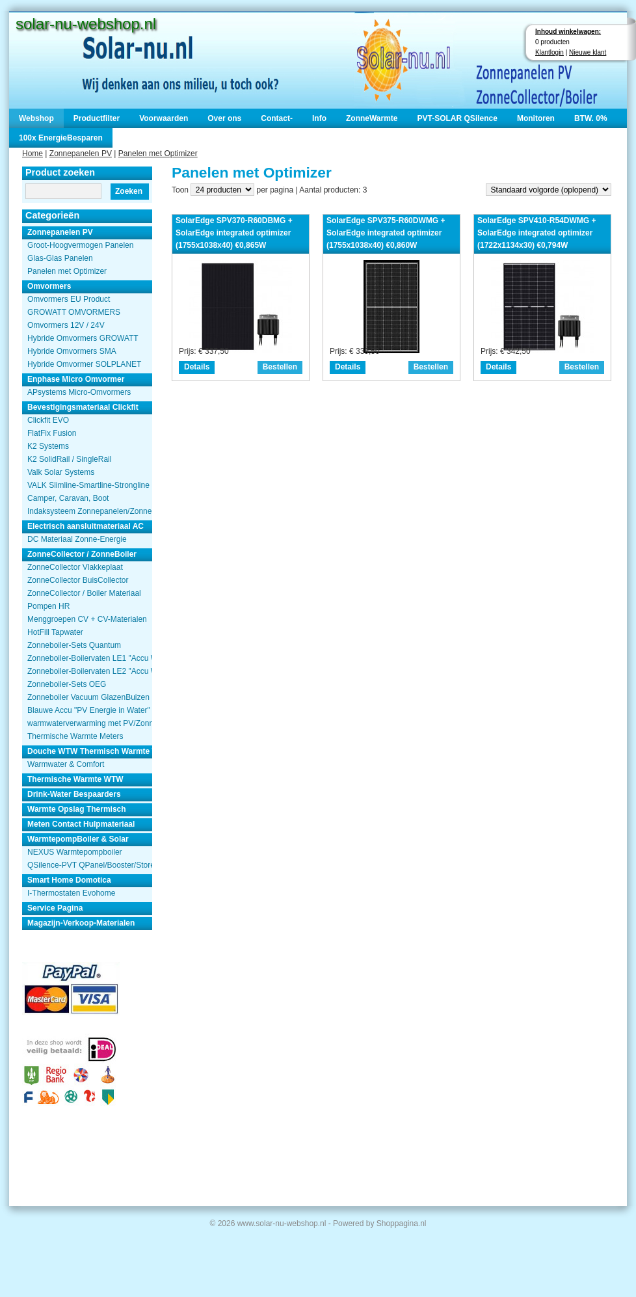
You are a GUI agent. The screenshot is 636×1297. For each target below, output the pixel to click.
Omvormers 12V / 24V (66, 325)
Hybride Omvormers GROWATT (83, 338)
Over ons (224, 118)
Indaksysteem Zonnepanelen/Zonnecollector (89, 511)
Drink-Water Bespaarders (74, 794)
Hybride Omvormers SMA (71, 351)
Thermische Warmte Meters (75, 736)
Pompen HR (48, 606)
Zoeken (128, 191)
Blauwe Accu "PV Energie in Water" (88, 710)
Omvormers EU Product (68, 299)
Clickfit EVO (48, 420)
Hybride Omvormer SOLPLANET (84, 364)
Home (32, 153)
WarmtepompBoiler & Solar (78, 839)
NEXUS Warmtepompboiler (74, 852)
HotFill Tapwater (55, 632)
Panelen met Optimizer (158, 153)
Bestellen (280, 366)
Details (196, 366)
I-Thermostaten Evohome (71, 893)
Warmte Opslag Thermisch (76, 809)
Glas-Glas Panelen (60, 258)
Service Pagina (55, 908)
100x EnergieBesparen (61, 137)
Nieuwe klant (587, 52)
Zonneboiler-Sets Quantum (74, 645)
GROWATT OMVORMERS (73, 312)
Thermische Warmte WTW (75, 779)
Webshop (36, 118)
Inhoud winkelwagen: (568, 31)
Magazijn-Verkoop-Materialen (81, 923)
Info (319, 118)
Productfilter (96, 118)
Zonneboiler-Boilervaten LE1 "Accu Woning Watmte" (89, 658)
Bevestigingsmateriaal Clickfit (83, 407)
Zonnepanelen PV (80, 153)
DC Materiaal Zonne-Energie (77, 539)
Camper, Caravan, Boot (68, 498)
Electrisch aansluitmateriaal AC (85, 526)
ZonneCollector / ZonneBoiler (82, 554)
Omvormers (49, 286)
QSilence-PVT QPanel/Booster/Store (89, 865)
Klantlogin (549, 52)
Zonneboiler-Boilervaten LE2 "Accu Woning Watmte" (89, 671)
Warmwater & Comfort (65, 764)
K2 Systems (48, 446)
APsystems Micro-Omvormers (79, 392)
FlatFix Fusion (51, 433)
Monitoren (536, 118)
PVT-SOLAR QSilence (457, 118)
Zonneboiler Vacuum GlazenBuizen (88, 697)
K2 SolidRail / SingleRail (69, 459)
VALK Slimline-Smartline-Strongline (88, 485)
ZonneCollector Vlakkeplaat (75, 567)
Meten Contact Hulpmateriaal (81, 824)
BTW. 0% (590, 118)
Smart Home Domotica (69, 880)
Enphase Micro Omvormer (75, 379)
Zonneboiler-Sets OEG (66, 684)
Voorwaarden (163, 118)
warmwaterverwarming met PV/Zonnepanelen (89, 723)
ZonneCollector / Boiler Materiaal (84, 593)
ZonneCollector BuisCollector (77, 580)
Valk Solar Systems (60, 472)
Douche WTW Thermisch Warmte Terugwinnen (89, 751)
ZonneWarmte (372, 118)
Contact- (277, 118)
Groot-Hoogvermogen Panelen (80, 245)
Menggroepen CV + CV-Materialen (87, 619)
